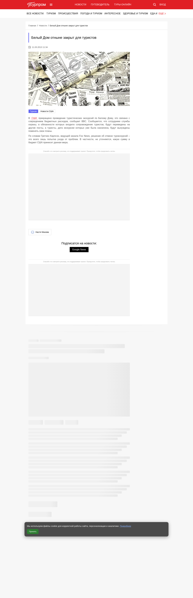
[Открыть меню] (51, 4)
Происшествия (68, 13)
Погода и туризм (91, 13)
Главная (32, 25)
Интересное (112, 13)
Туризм (51, 13)
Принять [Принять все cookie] (33, 531)
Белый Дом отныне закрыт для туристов (69, 25)
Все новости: (35, 13)
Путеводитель (100, 4)
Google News (79, 249)
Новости (80, 4)
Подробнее (125, 526)
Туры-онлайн (122, 4)
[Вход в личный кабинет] (162, 4)
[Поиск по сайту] (154, 4)
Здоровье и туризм (135, 13)
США (34, 118)
